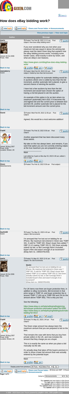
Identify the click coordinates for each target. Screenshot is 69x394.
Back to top (5, 68)
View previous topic (45, 33)
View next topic (61, 33)
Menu (63, 4)
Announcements (57, 28)
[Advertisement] (29, 197)
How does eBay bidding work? (25, 21)
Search (63, 15)
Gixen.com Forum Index (38, 28)
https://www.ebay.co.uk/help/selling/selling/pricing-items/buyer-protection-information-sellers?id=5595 (45, 307)
